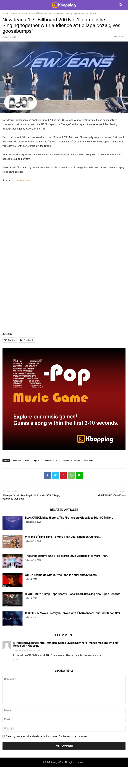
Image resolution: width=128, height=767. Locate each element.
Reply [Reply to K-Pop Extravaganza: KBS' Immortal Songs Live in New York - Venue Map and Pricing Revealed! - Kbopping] (15, 660)
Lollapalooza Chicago (70, 461)
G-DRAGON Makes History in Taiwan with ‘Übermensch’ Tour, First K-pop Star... (73, 613)
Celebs (14, 13)
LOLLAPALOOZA (50, 461)
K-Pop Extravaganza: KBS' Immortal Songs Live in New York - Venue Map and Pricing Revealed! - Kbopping (65, 644)
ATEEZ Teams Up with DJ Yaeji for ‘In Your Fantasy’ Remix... (62, 575)
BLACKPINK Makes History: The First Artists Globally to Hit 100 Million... (69, 517)
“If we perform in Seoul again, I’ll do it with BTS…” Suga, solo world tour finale (31, 497)
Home (5, 13)
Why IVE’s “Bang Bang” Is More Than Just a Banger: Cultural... (63, 536)
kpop (36, 461)
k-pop (27, 461)
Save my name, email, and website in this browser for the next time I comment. (47, 736)
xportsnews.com (21, 180)
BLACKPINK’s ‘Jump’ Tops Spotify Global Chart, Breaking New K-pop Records (72, 594)
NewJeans (88, 461)
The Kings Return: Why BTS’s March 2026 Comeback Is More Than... (67, 555)
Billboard (17, 461)
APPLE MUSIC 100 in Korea (111, 495)
